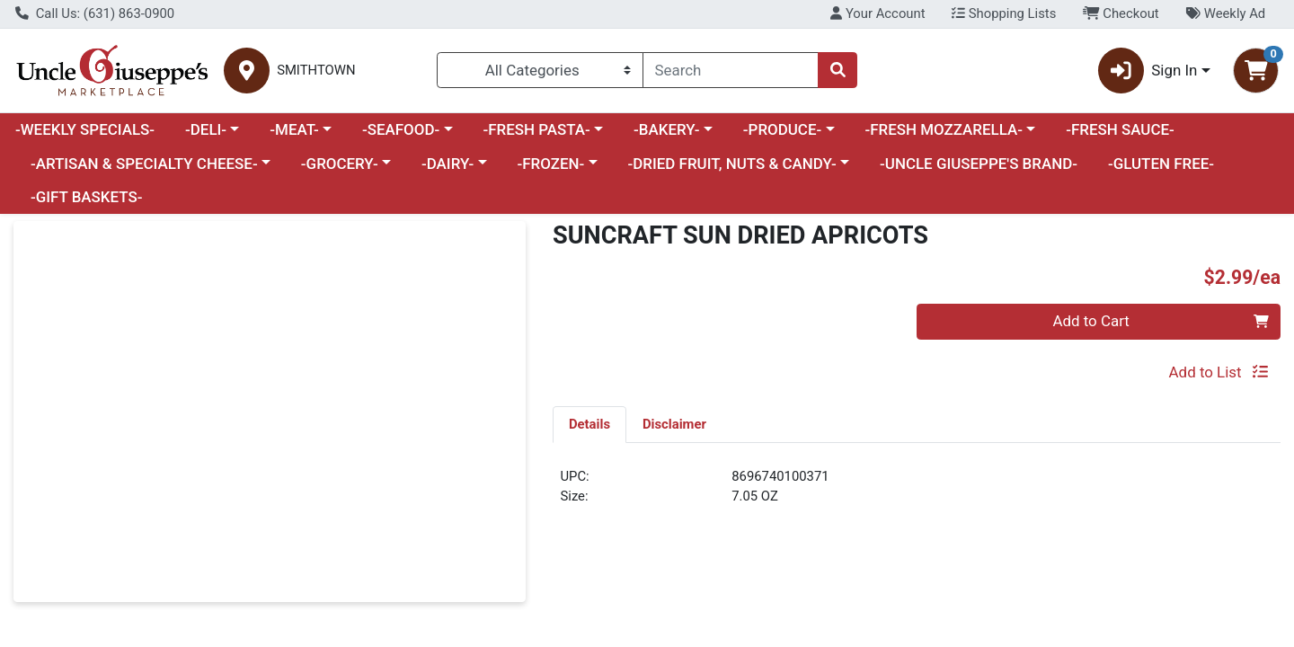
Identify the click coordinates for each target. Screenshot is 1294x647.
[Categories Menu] (540, 70)
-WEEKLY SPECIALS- (85, 129)
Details (589, 424)
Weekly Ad (1225, 13)
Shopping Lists (1004, 13)
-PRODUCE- (782, 129)
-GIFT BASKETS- (87, 197)
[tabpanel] (917, 493)
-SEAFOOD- (400, 129)
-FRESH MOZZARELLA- (943, 129)
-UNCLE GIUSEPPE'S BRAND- (978, 164)
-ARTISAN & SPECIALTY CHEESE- (144, 164)
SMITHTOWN (316, 70)
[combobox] (731, 70)
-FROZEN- (551, 164)
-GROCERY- (339, 164)
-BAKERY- (667, 129)
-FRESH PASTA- (536, 129)
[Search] (731, 70)
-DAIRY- (447, 164)
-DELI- (205, 129)
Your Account (877, 13)
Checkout (1121, 13)
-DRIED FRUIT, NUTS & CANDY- (732, 164)
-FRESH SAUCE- (1120, 129)
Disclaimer (674, 424)
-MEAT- (294, 129)
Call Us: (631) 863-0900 (94, 13)
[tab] (589, 424)
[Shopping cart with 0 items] (1256, 70)
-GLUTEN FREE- (1161, 164)
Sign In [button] (1148, 70)
